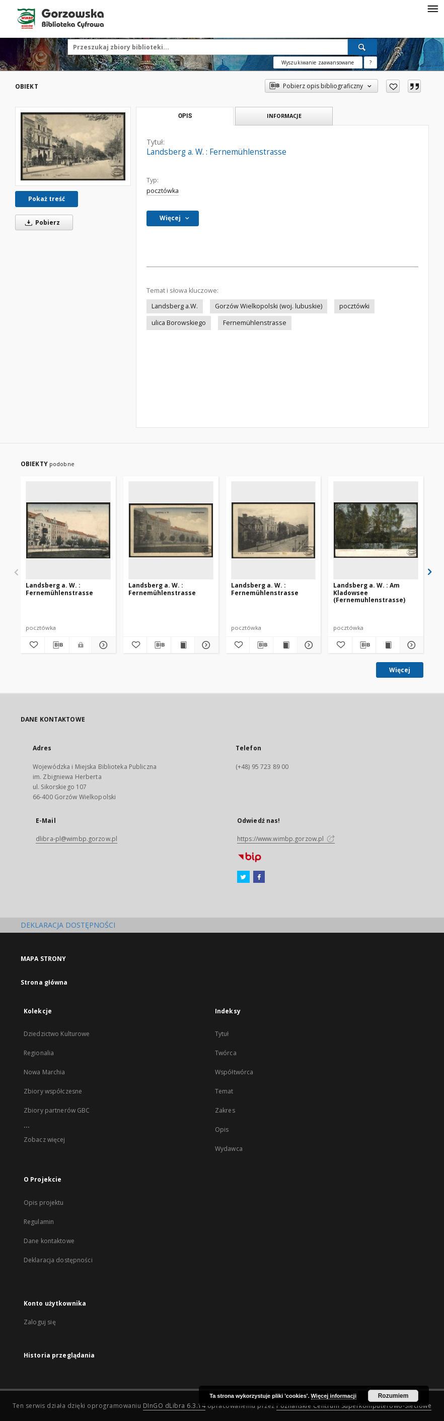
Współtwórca (234, 1072)
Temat (224, 1091)
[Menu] (432, 8)
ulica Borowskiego (179, 322)
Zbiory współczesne (53, 1091)
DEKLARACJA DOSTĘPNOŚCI (68, 925)
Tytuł (222, 1033)
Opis (222, 1129)
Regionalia (39, 1053)
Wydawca (229, 1148)
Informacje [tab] (284, 115)
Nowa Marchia (44, 1072)
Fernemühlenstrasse (254, 322)
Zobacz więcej (44, 1139)
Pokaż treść (46, 199)
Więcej (399, 670)
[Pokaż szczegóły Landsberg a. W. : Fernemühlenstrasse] (102, 645)
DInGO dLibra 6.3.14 (174, 1405)
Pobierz (41, 222)
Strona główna (44, 982)
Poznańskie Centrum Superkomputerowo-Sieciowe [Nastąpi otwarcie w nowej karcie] (353, 1405)
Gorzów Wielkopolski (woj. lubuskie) (268, 306)
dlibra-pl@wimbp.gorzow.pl (76, 838)
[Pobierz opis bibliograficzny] (56, 645)
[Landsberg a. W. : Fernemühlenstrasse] (73, 146)
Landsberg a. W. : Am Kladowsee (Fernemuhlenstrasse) (369, 592)
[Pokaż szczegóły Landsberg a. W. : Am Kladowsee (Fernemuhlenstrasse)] (410, 645)
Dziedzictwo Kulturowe (57, 1033)
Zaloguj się (40, 1322)
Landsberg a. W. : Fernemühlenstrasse (59, 589)
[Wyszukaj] (362, 47)
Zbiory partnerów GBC (57, 1110)
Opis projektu (44, 1202)
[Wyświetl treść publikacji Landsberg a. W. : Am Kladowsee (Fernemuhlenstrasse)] (387, 645)
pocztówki (354, 306)
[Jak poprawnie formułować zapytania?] (370, 62)
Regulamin (39, 1221)
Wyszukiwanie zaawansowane (317, 62)
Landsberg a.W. (175, 306)
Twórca (226, 1053)
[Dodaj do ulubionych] (393, 86)
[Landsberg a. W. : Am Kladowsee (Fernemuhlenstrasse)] (376, 530)
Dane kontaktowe (49, 1241)
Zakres (225, 1110)
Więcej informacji (333, 1396)
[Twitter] (243, 877)
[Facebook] (259, 877)
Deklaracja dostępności (58, 1260)
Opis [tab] (185, 115)
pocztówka (162, 190)
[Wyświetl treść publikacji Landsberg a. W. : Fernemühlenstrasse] (182, 645)
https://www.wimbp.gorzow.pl (286, 838)
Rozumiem (393, 1395)
